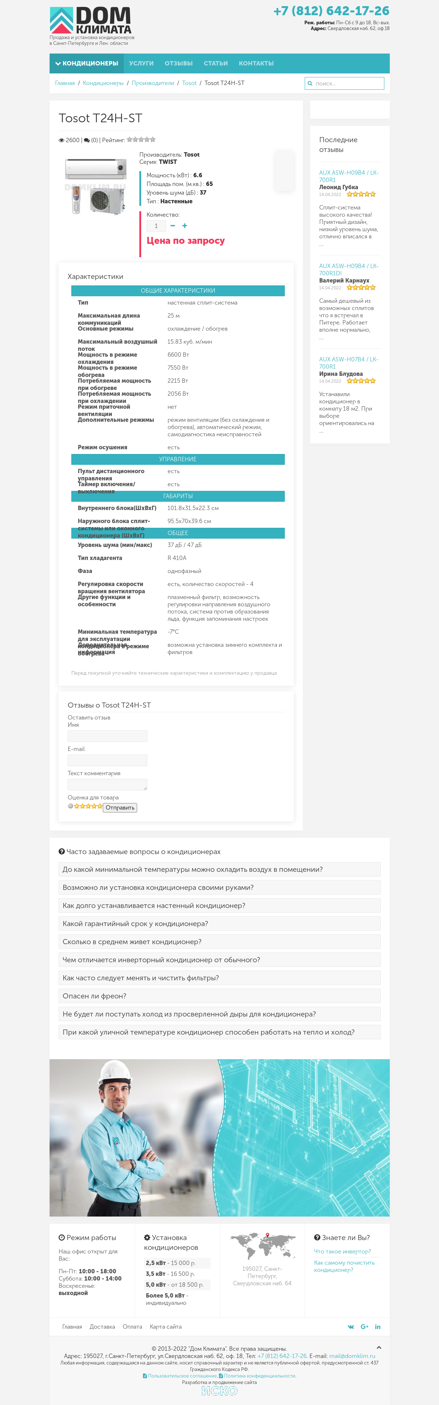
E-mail (76, 749)
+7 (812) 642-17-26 (332, 10)
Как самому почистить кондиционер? (344, 1266)
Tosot (189, 83)
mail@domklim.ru (352, 1356)
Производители (153, 83)
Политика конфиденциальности (257, 1376)
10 (100, 805)
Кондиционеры (86, 63)
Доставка (102, 1326)
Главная (65, 83)
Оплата (132, 1326)
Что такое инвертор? (342, 1251)
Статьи (216, 63)
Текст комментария (94, 773)
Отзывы (179, 63)
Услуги (141, 63)
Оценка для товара (93, 797)
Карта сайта (166, 1326)
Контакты (256, 63)
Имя (73, 724)
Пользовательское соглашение (180, 1376)
